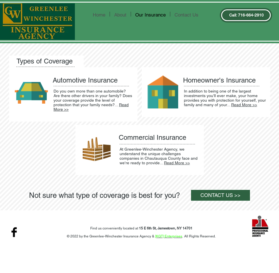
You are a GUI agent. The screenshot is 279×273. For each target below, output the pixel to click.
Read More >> (244, 104)
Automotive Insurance (85, 80)
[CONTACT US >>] (220, 195)
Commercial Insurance (152, 137)
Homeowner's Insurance (219, 80)
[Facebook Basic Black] (14, 232)
